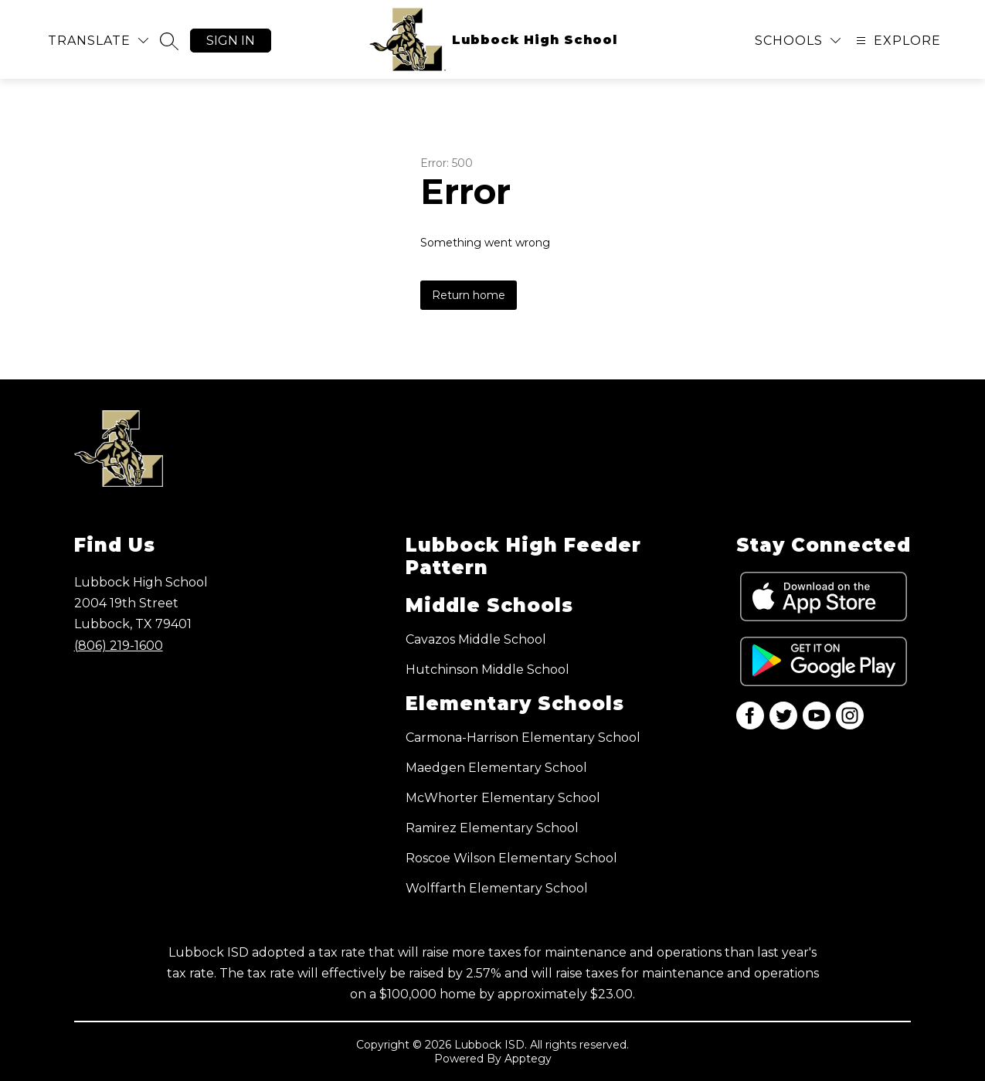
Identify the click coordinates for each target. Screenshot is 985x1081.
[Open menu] (896, 40)
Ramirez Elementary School (492, 828)
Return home (468, 295)
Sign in (230, 40)
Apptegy (528, 1059)
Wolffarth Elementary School (497, 888)
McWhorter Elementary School (503, 797)
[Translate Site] (98, 40)
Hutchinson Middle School (487, 669)
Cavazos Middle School (476, 639)
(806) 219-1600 (118, 645)
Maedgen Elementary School (496, 767)
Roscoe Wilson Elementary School (511, 858)
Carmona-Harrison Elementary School (523, 737)
